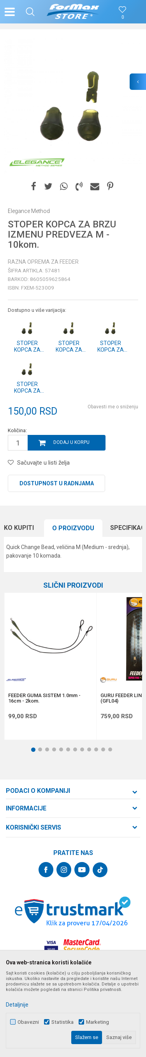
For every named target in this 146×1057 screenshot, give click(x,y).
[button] (30, 11)
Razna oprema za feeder (43, 262)
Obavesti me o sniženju (113, 407)
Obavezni (28, 1022)
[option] (73, 106)
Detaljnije (17, 1005)
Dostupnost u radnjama (56, 483)
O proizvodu (73, 528)
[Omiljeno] (123, 17)
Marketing (97, 1022)
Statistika (62, 1022)
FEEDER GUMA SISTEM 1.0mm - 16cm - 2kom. (44, 698)
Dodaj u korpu (71, 442)
